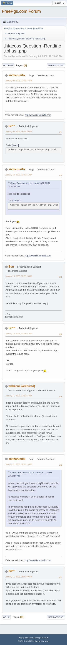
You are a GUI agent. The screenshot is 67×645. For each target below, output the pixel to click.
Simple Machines (42, 641)
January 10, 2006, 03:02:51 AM (18, 333)
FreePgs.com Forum (21, 11)
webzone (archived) (21, 386)
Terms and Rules (31, 638)
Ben (11, 266)
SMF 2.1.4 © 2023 (25, 641)
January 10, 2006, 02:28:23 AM (18, 276)
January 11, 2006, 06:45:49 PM (18, 577)
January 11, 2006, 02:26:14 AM (18, 396)
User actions (55, 65)
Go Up (6, 617)
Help (21, 638)
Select (15, 145)
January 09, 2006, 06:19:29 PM (18, 131)
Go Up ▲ (44, 638)
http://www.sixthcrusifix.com (38, 115)
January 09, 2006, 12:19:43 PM (18, 81)
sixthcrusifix (16, 75)
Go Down (8, 65)
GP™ (11, 126)
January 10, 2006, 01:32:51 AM (18, 175)
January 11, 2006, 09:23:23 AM (18, 464)
